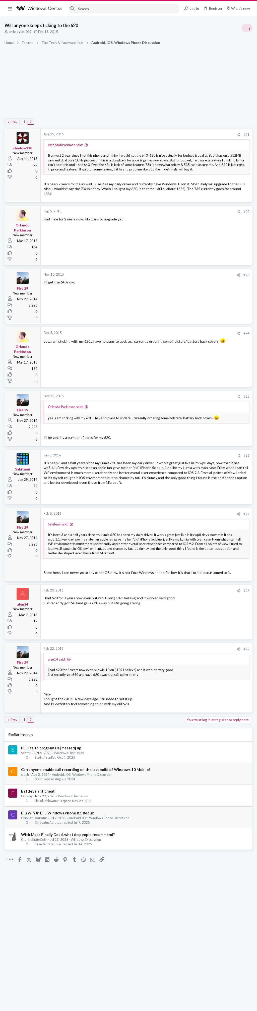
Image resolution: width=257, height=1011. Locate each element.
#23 (166, 293)
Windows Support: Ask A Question (211, 291)
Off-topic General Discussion (207, 353)
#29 (166, 692)
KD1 (248, 419)
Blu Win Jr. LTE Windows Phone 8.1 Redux (58, 860)
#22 (166, 230)
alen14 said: (57, 702)
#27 (166, 539)
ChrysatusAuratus (35, 866)
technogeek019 (20, 32)
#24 (166, 352)
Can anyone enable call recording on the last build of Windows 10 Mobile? (86, 817)
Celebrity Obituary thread (206, 339)
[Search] (124, 8)
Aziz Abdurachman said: (65, 145)
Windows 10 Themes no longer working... (218, 363)
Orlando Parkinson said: (66, 425)
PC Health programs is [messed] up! (52, 795)
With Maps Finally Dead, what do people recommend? (68, 882)
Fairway (27, 844)
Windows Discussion (69, 801)
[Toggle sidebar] (246, 28)
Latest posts (189, 272)
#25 (166, 415)
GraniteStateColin (35, 887)
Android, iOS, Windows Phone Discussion (82, 822)
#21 (166, 135)
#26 (166, 479)
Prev (14, 122)
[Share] (157, 134)
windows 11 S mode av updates (210, 282)
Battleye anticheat (38, 839)
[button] (10, 8)
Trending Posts (191, 305)
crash (25, 822)
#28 (166, 634)
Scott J (27, 801)
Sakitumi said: (58, 549)
